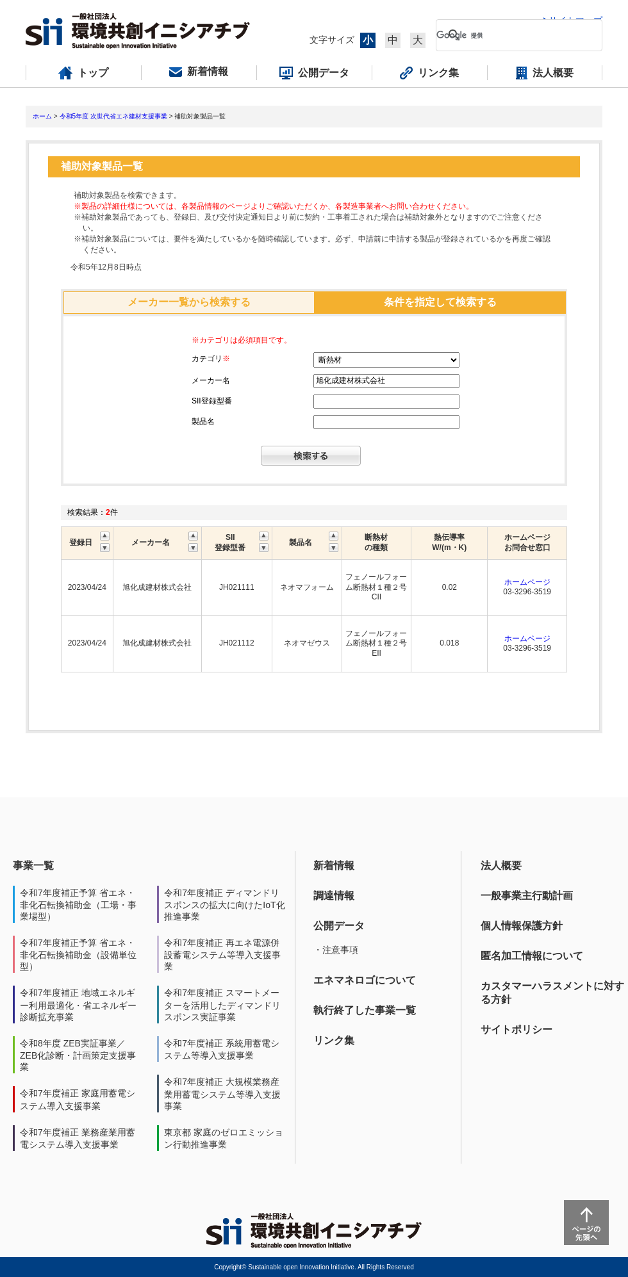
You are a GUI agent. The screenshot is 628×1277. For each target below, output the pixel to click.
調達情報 (333, 895)
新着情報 (333, 865)
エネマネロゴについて (364, 980)
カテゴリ (211, 358)
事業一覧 (33, 865)
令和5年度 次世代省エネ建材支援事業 (113, 116)
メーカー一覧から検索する (189, 302)
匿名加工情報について (532, 955)
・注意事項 (335, 950)
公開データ (339, 925)
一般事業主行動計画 (527, 895)
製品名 (203, 421)
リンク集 (333, 1040)
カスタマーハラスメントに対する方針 (552, 992)
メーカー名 (211, 380)
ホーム (42, 116)
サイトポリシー (516, 1029)
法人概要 (501, 865)
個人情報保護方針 (522, 925)
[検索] (508, 35)
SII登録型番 (212, 400)
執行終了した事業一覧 (364, 1010)
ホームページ (527, 582)
